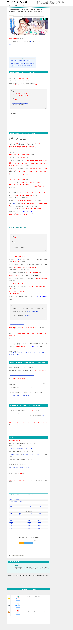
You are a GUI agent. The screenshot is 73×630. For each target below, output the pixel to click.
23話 (19, 143)
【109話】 (39, 525)
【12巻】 (40, 506)
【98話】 (11, 520)
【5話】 (11, 513)
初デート (13, 203)
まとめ (11, 66)
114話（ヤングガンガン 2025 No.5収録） (20, 103)
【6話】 (20, 513)
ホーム (9, 5)
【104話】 (11, 523)
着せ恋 (13, 555)
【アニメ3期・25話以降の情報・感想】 (16, 501)
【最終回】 (21, 514)
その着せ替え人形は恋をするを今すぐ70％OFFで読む (20, 395)
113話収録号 (38, 454)
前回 (10, 44)
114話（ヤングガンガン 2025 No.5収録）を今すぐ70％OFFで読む (22, 375)
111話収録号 (24, 454)
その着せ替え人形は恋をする (19, 555)
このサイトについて (15, 5)
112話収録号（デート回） (31, 454)
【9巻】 (11, 506)
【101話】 (11, 522)
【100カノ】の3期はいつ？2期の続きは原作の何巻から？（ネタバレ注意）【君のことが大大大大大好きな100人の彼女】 (39, 575)
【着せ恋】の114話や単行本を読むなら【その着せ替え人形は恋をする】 (22, 63)
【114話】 (29, 528)
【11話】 (11, 514)
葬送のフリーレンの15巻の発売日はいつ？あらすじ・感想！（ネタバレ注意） (18, 575)
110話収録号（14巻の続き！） (15, 454)
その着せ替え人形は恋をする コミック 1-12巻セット (29, 537)
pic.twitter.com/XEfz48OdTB (32, 311)
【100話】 (39, 520)
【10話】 (40, 513)
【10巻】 (20, 506)
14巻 (34, 174)
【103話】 (39, 522)
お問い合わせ (22, 5)
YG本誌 (31, 41)
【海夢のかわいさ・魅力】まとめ (15, 499)
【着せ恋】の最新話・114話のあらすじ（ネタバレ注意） (20, 60)
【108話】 (29, 525)
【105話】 (29, 523)
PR (10, 15)
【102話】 (29, 522)
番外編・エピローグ (13, 530)
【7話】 (31, 513)
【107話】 (11, 525)
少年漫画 (13, 15)
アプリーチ (42, 415)
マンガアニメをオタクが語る (17, 2)
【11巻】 (30, 506)
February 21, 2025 (26, 315)
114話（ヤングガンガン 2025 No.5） (17, 324)
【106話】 (39, 523)
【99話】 (29, 520)
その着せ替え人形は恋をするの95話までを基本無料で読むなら (21, 65)
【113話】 (11, 528)
